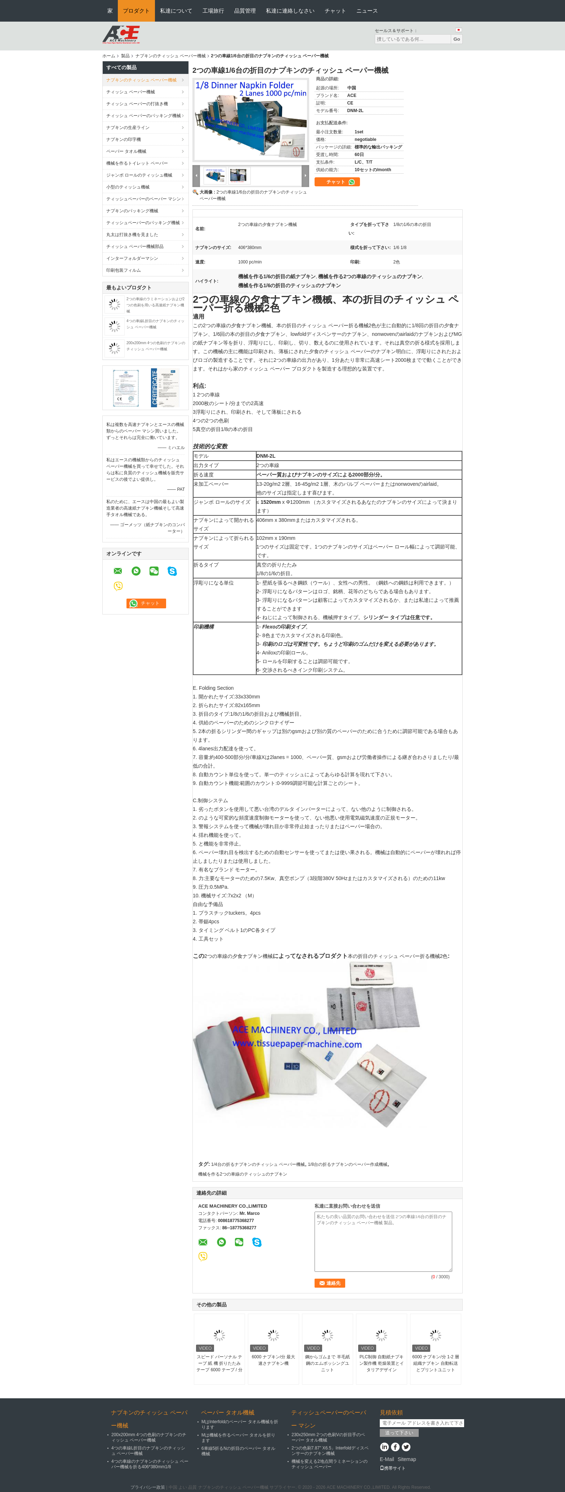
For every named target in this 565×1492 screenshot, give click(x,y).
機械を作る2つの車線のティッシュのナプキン (242, 1174)
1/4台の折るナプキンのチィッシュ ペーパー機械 (258, 1164)
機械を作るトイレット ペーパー (137, 163)
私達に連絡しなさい (290, 11)
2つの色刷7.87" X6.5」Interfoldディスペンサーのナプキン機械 (330, 1451)
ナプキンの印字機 (123, 139)
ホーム (108, 55)
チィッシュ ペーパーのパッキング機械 (143, 115)
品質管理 (245, 11)
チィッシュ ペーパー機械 (130, 91)
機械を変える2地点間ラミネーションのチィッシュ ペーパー (330, 1464)
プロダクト (136, 11)
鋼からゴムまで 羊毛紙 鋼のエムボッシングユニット (327, 1363)
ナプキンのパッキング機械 (132, 210)
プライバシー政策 (147, 1487)
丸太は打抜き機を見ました (132, 234)
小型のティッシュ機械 (128, 187)
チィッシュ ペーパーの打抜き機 (137, 103)
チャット (335, 10)
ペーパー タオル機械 (126, 151)
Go (456, 39)
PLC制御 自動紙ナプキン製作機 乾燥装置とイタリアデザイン (381, 1363)
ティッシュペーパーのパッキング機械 (143, 222)
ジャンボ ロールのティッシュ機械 (139, 175)
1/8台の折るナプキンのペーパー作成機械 (347, 1164)
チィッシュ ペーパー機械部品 (135, 246)
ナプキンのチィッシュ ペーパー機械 (170, 55)
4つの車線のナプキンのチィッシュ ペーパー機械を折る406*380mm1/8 (149, 1464)
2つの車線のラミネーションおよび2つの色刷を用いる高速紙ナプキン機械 (155, 305)
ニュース (367, 11)
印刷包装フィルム (123, 270)
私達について (176, 11)
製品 (125, 55)
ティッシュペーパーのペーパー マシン (143, 198)
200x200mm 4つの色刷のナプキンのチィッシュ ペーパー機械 (148, 1437)
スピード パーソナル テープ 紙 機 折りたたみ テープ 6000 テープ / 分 (219, 1363)
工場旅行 (213, 11)
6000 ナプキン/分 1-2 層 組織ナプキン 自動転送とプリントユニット (435, 1363)
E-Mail (387, 1459)
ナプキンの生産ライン (128, 127)
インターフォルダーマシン (132, 258)
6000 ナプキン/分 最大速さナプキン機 (273, 1360)
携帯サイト (393, 1468)
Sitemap (406, 1459)
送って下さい (399, 1432)
